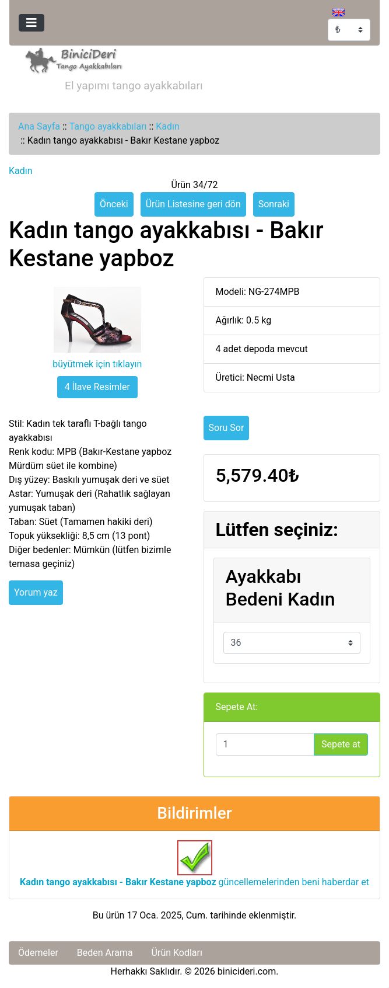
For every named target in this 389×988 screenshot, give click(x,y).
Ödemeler (38, 952)
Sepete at (340, 744)
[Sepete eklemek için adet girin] (265, 744)
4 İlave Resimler (97, 386)
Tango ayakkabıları (108, 126)
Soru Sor (226, 427)
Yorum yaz (36, 592)
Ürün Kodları (177, 952)
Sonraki (273, 204)
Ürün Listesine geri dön (193, 204)
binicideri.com (247, 971)
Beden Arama (105, 952)
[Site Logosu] (71, 59)
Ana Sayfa (39, 126)
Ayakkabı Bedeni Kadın (280, 587)
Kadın (168, 126)
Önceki (114, 204)
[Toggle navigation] (31, 23)
